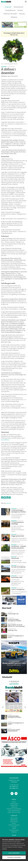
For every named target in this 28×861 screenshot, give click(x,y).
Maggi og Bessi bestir (17, 536)
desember (8, 503)
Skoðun (14, 801)
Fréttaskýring (14, 807)
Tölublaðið (7, 677)
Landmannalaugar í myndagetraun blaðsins (18, 511)
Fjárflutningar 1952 (13, 613)
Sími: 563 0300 (14, 785)
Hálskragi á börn (12, 630)
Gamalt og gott (14, 803)
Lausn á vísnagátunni (17, 589)
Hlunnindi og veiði (14, 830)
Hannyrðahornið (10, 10)
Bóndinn (20, 10)
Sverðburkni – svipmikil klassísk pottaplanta (18, 547)
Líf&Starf (14, 816)
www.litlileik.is (5, 440)
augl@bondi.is (14, 788)
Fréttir (14, 799)
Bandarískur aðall (16, 577)
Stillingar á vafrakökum (14, 857)
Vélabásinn (14, 17)
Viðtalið (14, 828)
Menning (21, 14)
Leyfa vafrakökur (14, 853)
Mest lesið (6, 608)
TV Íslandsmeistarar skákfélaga (17, 523)
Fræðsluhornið (14, 805)
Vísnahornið (15, 558)
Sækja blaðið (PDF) (14, 684)
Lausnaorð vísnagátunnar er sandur (16, 636)
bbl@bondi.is (14, 786)
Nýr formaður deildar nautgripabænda (14, 730)
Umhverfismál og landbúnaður (14, 808)
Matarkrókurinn (18, 7)
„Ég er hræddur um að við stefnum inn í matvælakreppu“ (16, 625)
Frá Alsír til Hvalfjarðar (18, 567)
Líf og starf (8, 7)
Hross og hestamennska (14, 810)
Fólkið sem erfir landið (10, 14)
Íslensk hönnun (14, 818)
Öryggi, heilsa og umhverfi (14, 812)
